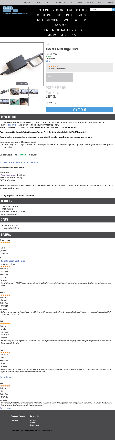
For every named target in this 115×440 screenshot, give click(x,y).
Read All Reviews (5, 408)
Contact (38, 2)
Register (90, 2)
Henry (59, 15)
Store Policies (61, 2)
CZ (38, 15)
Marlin (69, 15)
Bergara (47, 15)
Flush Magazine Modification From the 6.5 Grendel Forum (19, 162)
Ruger (40, 20)
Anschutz (58, 10)
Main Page (27, 2)
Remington (82, 15)
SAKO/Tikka (53, 20)
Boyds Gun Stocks (77, 10)
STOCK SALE (44, 10)
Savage (66, 20)
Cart (100, 2)
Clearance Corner (57, 35)
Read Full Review (5, 377)
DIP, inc (48, 61)
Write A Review (61, 68)
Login (80, 2)
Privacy (32, 422)
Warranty (33, 420)
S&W (75, 20)
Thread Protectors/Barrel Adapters (62, 30)
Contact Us (14, 420)
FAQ (72, 2)
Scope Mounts (62, 25)
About (49, 2)
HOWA (74, 35)
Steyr (85, 20)
